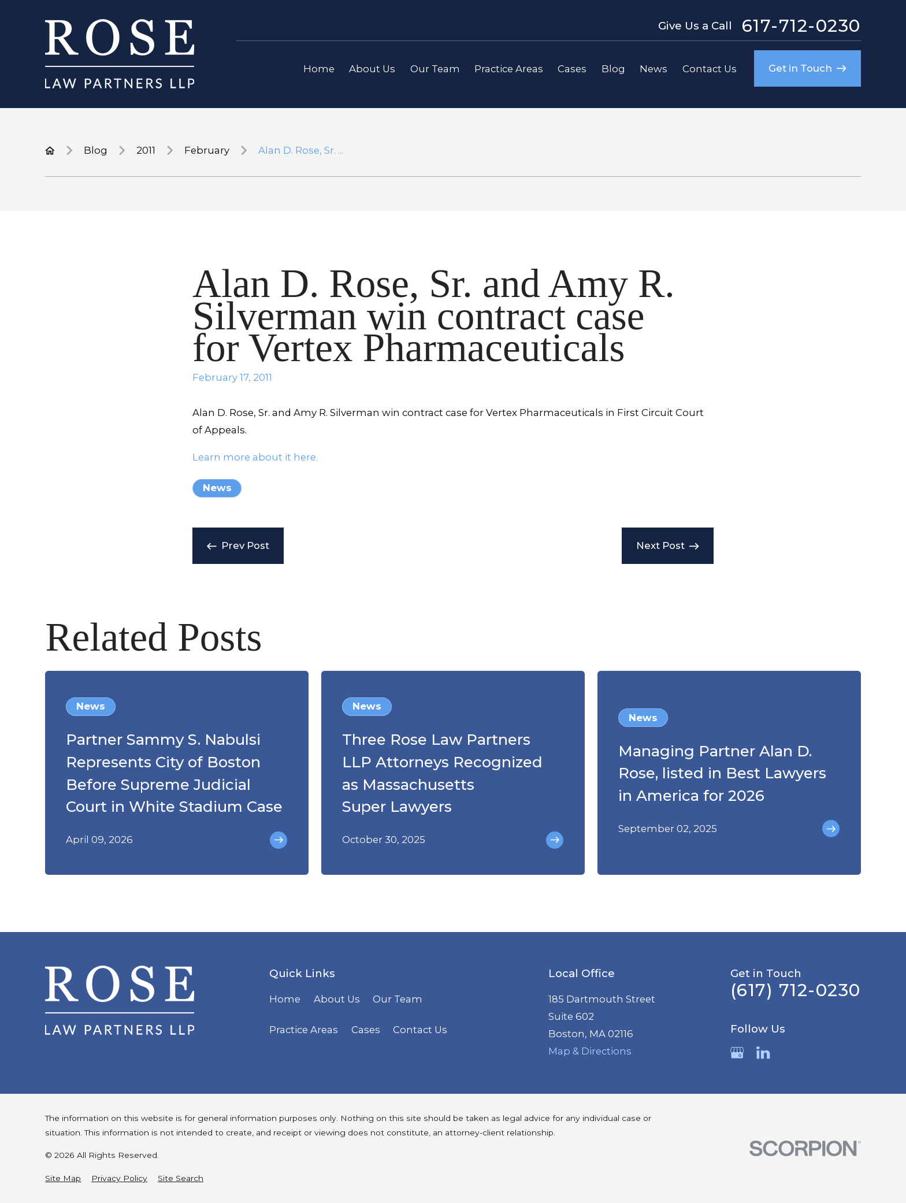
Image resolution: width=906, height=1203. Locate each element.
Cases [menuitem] (572, 69)
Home (284, 999)
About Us (337, 999)
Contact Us (420, 1029)
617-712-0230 (801, 26)
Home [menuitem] (319, 69)
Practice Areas (303, 1029)
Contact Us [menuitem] (709, 69)
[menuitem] (63, 1178)
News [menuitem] (653, 69)
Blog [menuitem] (613, 69)
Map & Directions (590, 1051)
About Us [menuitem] (372, 69)
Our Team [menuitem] (435, 69)
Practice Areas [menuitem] (508, 69)
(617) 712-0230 (795, 990)
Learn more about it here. (255, 457)
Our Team (397, 999)
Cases (365, 1029)
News (217, 487)
